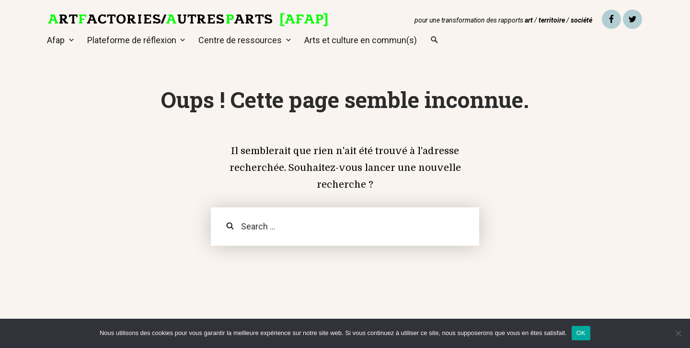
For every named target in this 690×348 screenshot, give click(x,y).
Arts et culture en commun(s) (360, 40)
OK (581, 332)
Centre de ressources (240, 40)
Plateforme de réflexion (131, 40)
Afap (56, 40)
